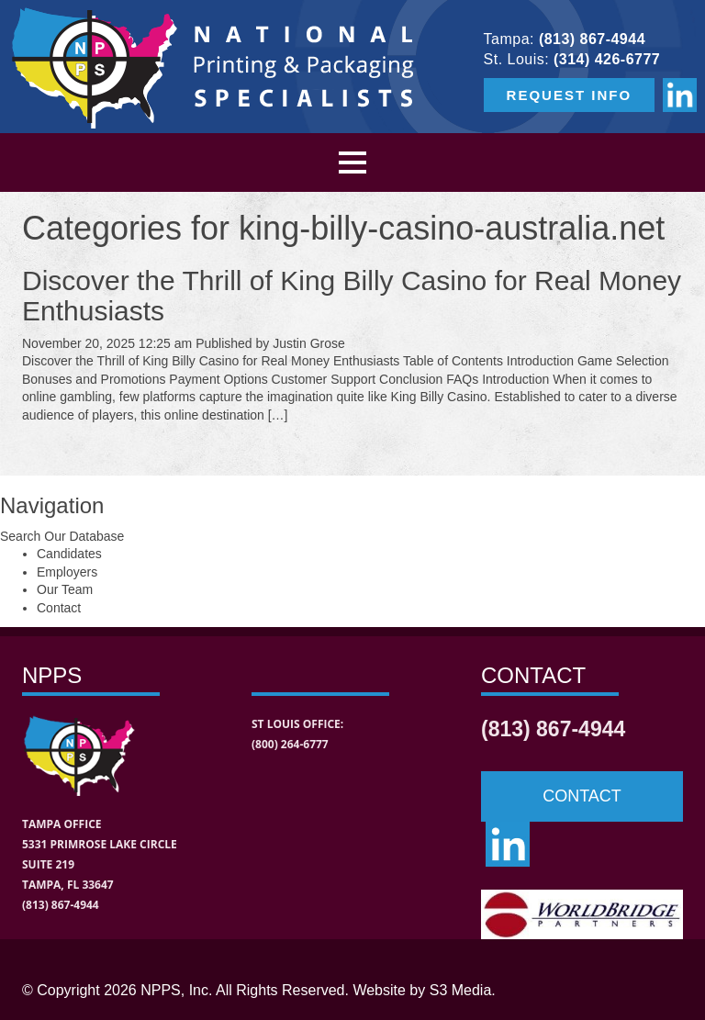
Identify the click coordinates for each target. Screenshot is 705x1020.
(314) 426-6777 (607, 59)
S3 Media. (463, 990)
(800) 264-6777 (290, 744)
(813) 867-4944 (592, 39)
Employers (67, 572)
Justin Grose (309, 343)
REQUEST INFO (569, 95)
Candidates (69, 553)
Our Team (65, 589)
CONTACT (582, 796)
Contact (59, 607)
